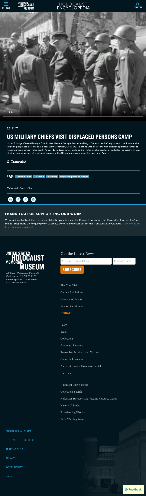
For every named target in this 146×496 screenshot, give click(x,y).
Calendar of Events (71, 299)
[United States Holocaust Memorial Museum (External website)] (26, 6)
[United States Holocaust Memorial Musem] (25, 261)
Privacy (11, 458)
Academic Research (71, 345)
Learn (63, 324)
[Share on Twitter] (25, 199)
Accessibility (14, 467)
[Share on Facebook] (18, 199)
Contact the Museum (20, 440)
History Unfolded (70, 405)
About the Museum (18, 431)
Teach (63, 331)
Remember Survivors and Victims (79, 352)
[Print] (10, 199)
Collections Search (71, 391)
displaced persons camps (74, 176)
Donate (66, 313)
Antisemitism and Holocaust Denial (80, 366)
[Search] (137, 6)
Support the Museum (72, 306)
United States (23, 176)
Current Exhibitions (71, 292)
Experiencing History (72, 412)
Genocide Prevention (72, 359)
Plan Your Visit (69, 285)
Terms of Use (14, 449)
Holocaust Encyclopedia (74, 384)
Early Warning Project (73, 419)
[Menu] (6, 6)
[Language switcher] (33, 199)
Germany (51, 176)
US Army (39, 176)
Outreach (65, 373)
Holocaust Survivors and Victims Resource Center (88, 398)
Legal (9, 476)
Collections (66, 338)
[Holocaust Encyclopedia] (73, 6)
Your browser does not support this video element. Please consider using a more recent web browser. (73, 65)
